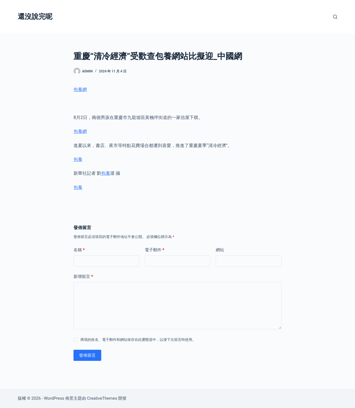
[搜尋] (335, 17)
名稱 (79, 250)
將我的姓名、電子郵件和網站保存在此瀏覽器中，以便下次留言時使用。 (138, 340)
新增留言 (83, 276)
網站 (220, 249)
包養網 (80, 89)
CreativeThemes (102, 398)
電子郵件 (154, 250)
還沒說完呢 (35, 16)
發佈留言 (87, 355)
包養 (77, 159)
